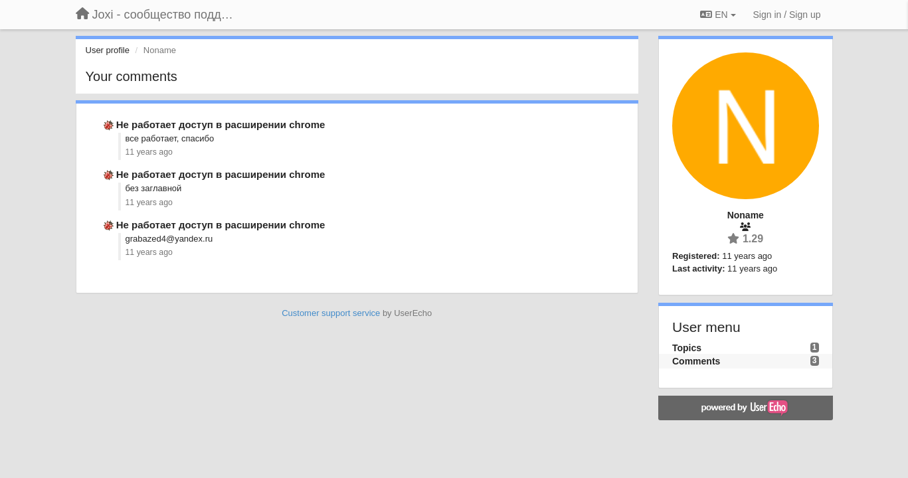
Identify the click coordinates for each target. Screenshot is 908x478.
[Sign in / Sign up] (787, 14)
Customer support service (331, 313)
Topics (686, 348)
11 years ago (149, 152)
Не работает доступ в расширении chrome (220, 124)
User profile (108, 50)
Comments (696, 361)
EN (717, 14)
